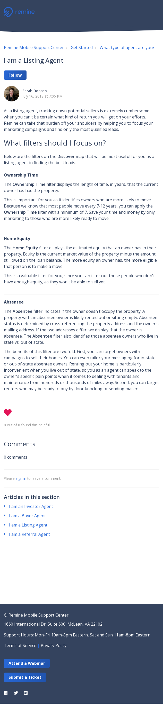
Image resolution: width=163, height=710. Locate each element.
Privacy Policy (53, 645)
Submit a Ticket (24, 677)
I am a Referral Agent (29, 534)
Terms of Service (20, 645)
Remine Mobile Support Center (34, 47)
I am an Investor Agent (31, 506)
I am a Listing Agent (28, 525)
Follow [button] (15, 75)
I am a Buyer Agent (27, 515)
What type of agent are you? (127, 47)
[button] (153, 11)
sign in (21, 478)
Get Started (82, 47)
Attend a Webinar (26, 663)
